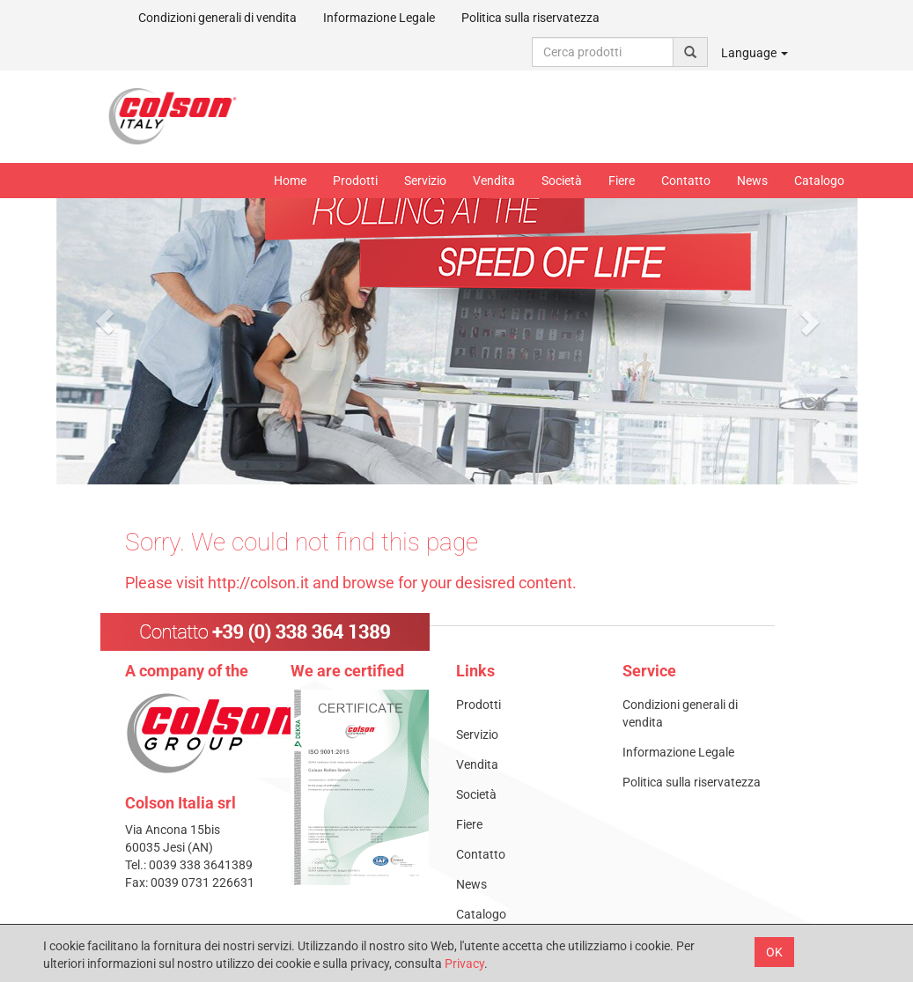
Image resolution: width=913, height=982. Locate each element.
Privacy (464, 963)
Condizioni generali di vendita (217, 18)
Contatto (686, 181)
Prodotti (355, 181)
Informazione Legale (379, 18)
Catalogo (819, 181)
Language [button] (754, 53)
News (752, 181)
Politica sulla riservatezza (530, 18)
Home (290, 181)
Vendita (494, 181)
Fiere (621, 181)
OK (774, 952)
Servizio (425, 181)
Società (561, 181)
